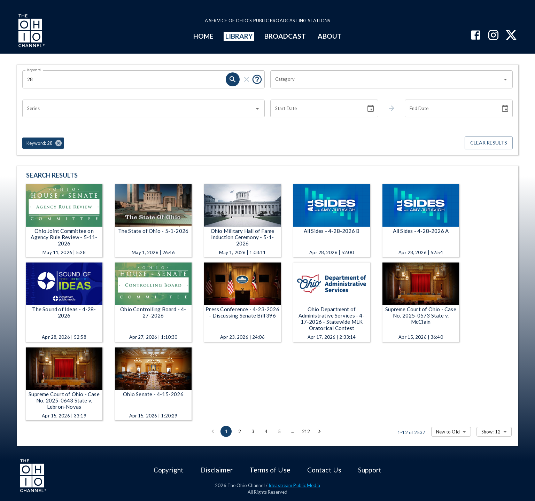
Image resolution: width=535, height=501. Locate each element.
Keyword (34, 70)
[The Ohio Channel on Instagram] (493, 35)
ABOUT (330, 36)
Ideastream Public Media (294, 485)
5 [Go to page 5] (279, 431)
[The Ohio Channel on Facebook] (476, 35)
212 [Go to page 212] (306, 431)
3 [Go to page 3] (252, 431)
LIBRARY (239, 36)
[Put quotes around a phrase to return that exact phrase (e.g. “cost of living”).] (257, 79)
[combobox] (386, 79)
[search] (233, 79)
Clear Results (488, 143)
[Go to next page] (319, 431)
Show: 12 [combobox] (491, 432)
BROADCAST (285, 36)
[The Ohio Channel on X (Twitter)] (511, 35)
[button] (43, 143)
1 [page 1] (226, 431)
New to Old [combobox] (448, 432)
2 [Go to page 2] (239, 431)
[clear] (247, 79)
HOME (203, 36)
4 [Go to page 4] (265, 431)
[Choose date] (371, 109)
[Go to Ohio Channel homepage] (30, 31)
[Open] (505, 79)
